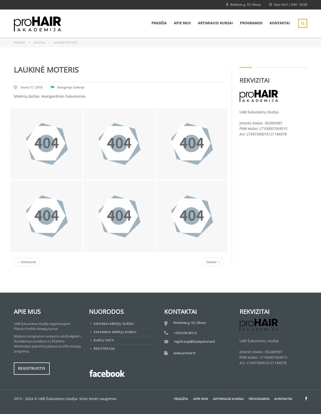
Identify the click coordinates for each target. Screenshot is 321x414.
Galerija (39, 42)
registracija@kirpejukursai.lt (194, 341)
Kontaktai (280, 23)
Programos (251, 23)
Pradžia (159, 23)
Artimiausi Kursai (215, 23)
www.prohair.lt (185, 353)
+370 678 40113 (185, 333)
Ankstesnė (27, 262)
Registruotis (31, 368)
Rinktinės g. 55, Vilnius (245, 5)
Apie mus (182, 23)
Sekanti (213, 262)
